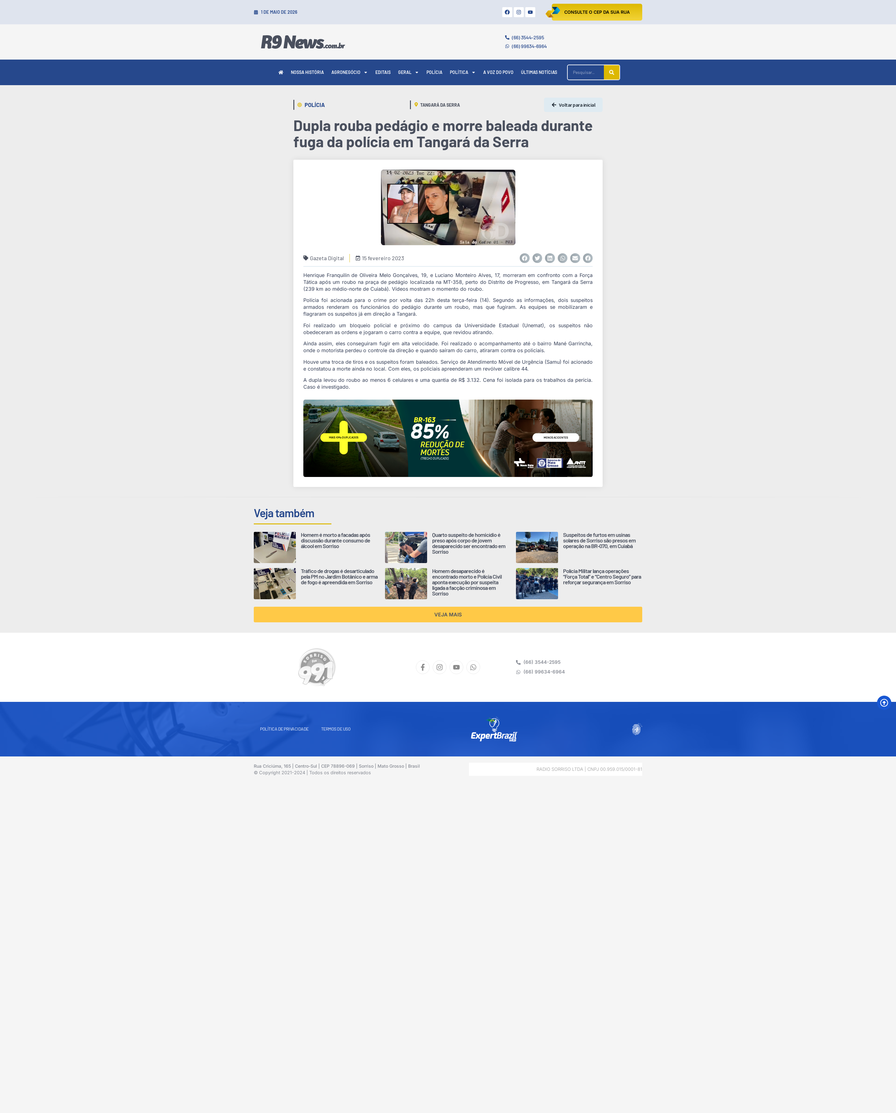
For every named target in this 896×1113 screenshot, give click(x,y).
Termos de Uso (336, 728)
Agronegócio (349, 72)
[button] (525, 258)
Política (463, 72)
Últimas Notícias (539, 72)
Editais (383, 72)
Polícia (434, 72)
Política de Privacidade (284, 728)
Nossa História (307, 72)
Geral (408, 72)
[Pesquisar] (611, 72)
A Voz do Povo (498, 72)
